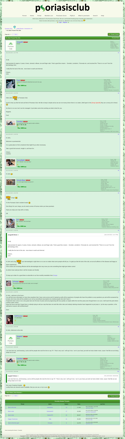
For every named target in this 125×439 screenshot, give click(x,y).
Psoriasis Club (8, 28)
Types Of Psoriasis (74, 434)
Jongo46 (20, 42)
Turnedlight (21, 160)
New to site (11, 411)
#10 (118, 371)
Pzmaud (50, 423)
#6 (118, 230)
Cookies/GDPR (52, 434)
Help (102, 15)
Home (32, 15)
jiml (17, 219)
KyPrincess (19, 316)
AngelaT (20, 336)
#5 (118, 193)
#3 (118, 134)
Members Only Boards (93, 434)
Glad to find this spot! (13, 423)
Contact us (32, 434)
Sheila (91, 408)
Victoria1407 (50, 411)
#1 (118, 52)
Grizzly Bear (21, 180)
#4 (118, 170)
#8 (118, 326)
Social (103, 436)
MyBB (99, 436)
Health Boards (18, 28)
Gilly (50, 419)
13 (66, 407)
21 (66, 419)
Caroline (20, 121)
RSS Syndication (61, 434)
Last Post (88, 408)
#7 (118, 292)
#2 (118, 93)
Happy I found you (13, 419)
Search (95, 15)
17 (66, 411)
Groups (55, 275)
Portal (39, 15)
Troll (91, 423)
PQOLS (72, 15)
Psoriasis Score (61, 15)
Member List (49, 15)
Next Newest (17, 392)
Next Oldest (10, 392)
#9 (118, 347)
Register (65, 22)
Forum (24, 15)
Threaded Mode (115, 37)
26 (66, 415)
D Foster (16, 281)
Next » (16, 34)
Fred (18, 80)
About (27, 434)
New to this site (12, 407)
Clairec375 (50, 415)
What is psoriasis (84, 15)
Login (60, 22)
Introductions (27, 28)
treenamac (50, 407)
